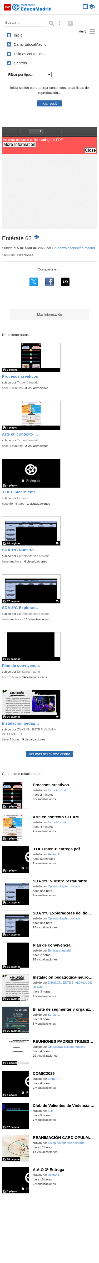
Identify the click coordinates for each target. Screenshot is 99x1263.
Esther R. (54, 1078)
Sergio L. (54, 1014)
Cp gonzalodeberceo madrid (73, 248)
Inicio (18, 35)
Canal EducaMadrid (30, 44)
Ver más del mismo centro (49, 754)
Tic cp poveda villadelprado (66, 1142)
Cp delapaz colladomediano (67, 1046)
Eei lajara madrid (28, 671)
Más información (49, 314)
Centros (20, 63)
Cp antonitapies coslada (33, 556)
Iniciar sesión (49, 103)
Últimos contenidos (29, 54)
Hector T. (23, 498)
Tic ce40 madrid (27, 382)
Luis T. (52, 1110)
